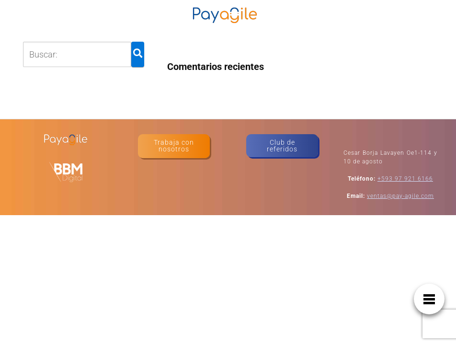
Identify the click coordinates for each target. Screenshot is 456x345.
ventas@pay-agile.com (400, 196)
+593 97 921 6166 (405, 178)
